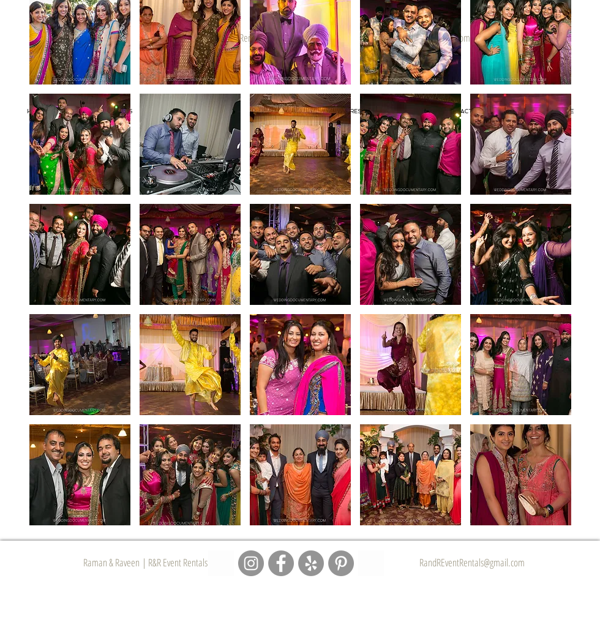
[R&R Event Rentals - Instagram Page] (251, 563)
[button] (79, 144)
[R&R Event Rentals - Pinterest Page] (341, 563)
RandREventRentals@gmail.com (472, 562)
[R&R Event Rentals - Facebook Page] (281, 563)
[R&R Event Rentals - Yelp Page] (311, 563)
